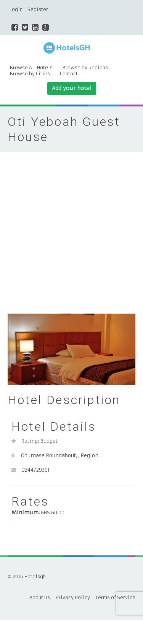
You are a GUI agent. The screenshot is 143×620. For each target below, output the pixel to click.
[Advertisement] (71, 227)
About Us (39, 597)
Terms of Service (115, 597)
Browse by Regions (85, 67)
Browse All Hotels (31, 67)
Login (16, 9)
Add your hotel (72, 88)
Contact (69, 73)
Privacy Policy (73, 597)
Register (37, 9)
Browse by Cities (30, 73)
